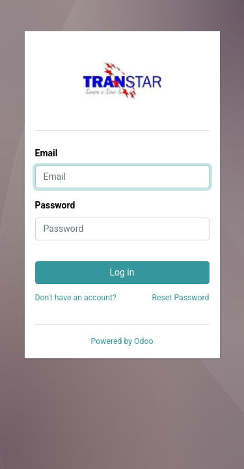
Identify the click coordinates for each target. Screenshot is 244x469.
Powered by (122, 341)
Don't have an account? (75, 297)
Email (46, 153)
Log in (122, 272)
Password (55, 205)
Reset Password (180, 297)
